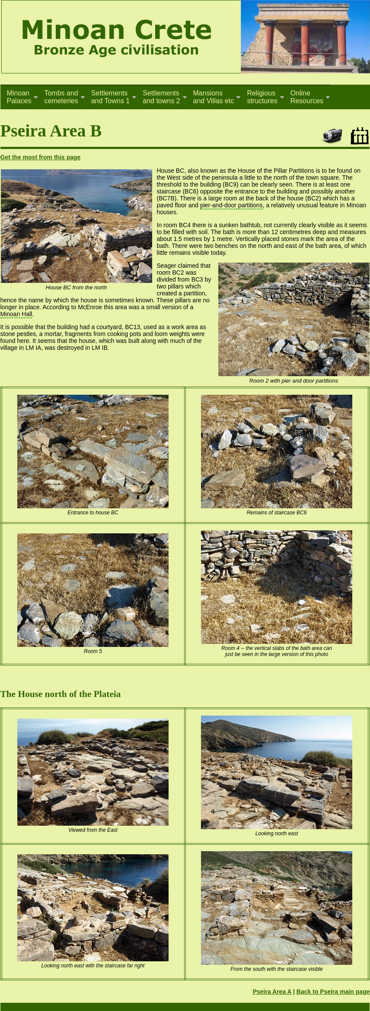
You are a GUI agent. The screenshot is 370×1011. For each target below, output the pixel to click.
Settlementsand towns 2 (161, 97)
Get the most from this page (40, 157)
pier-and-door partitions (231, 205)
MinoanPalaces (19, 97)
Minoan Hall (16, 314)
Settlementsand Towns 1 (110, 97)
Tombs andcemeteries (61, 97)
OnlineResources (306, 97)
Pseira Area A (272, 991)
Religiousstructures (262, 97)
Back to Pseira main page (333, 991)
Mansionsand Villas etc (213, 97)
